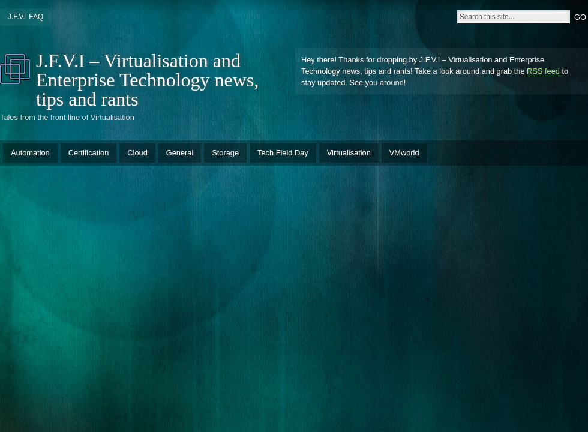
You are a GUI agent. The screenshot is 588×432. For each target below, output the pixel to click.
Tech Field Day (282, 152)
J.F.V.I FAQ (26, 17)
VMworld (404, 152)
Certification (88, 152)
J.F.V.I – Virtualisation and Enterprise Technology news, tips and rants (147, 80)
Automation (30, 152)
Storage (225, 152)
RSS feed (543, 71)
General (180, 152)
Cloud (137, 152)
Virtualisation (349, 152)
